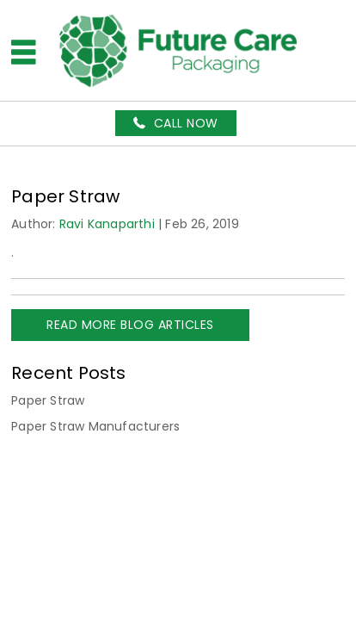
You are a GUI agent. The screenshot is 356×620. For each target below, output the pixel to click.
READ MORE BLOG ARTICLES (130, 324)
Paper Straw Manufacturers (95, 426)
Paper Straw (47, 400)
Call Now (186, 123)
